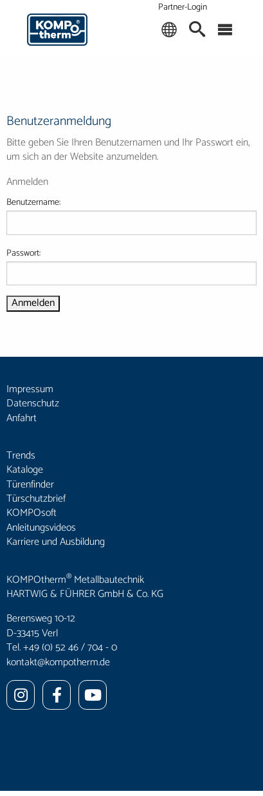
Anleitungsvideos (41, 527)
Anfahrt (21, 418)
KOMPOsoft (31, 513)
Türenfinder (30, 484)
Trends (20, 455)
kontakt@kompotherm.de (58, 662)
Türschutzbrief (36, 498)
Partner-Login (182, 7)
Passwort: (131, 266)
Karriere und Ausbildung (55, 542)
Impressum (29, 389)
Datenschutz (32, 403)
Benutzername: (131, 215)
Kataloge (24, 470)
